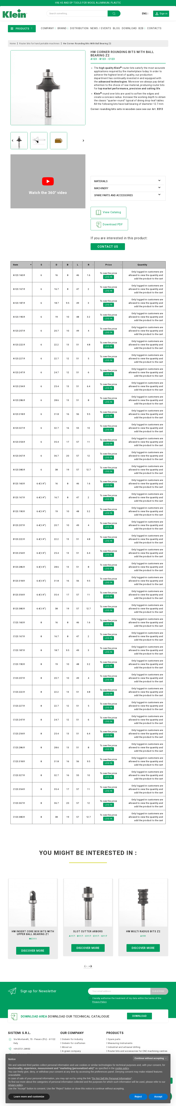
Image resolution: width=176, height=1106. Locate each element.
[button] (161, 13)
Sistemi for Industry (72, 1039)
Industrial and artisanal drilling (124, 1047)
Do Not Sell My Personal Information (111, 1078)
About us (67, 1047)
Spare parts (114, 1039)
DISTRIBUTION (79, 28)
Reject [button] (138, 1096)
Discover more (32, 950)
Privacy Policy (99, 1002)
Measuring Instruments (120, 1043)
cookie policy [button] (122, 1068)
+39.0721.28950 (22, 1049)
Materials (101, 181)
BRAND (62, 28)
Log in (108, 277)
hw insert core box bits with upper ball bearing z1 (33, 933)
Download (139, 1016)
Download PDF (109, 224)
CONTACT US (107, 246)
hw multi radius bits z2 (143, 931)
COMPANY (47, 28)
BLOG (116, 28)
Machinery (101, 188)
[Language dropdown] (145, 13)
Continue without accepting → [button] (151, 1058)
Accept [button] (158, 1096)
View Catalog (108, 212)
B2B (141, 28)
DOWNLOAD (129, 28)
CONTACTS (154, 28)
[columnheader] (21, 264)
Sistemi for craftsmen (73, 1043)
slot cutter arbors (88, 931)
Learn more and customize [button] (29, 1096)
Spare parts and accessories (113, 195)
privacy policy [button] (15, 1085)
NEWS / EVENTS (100, 28)
